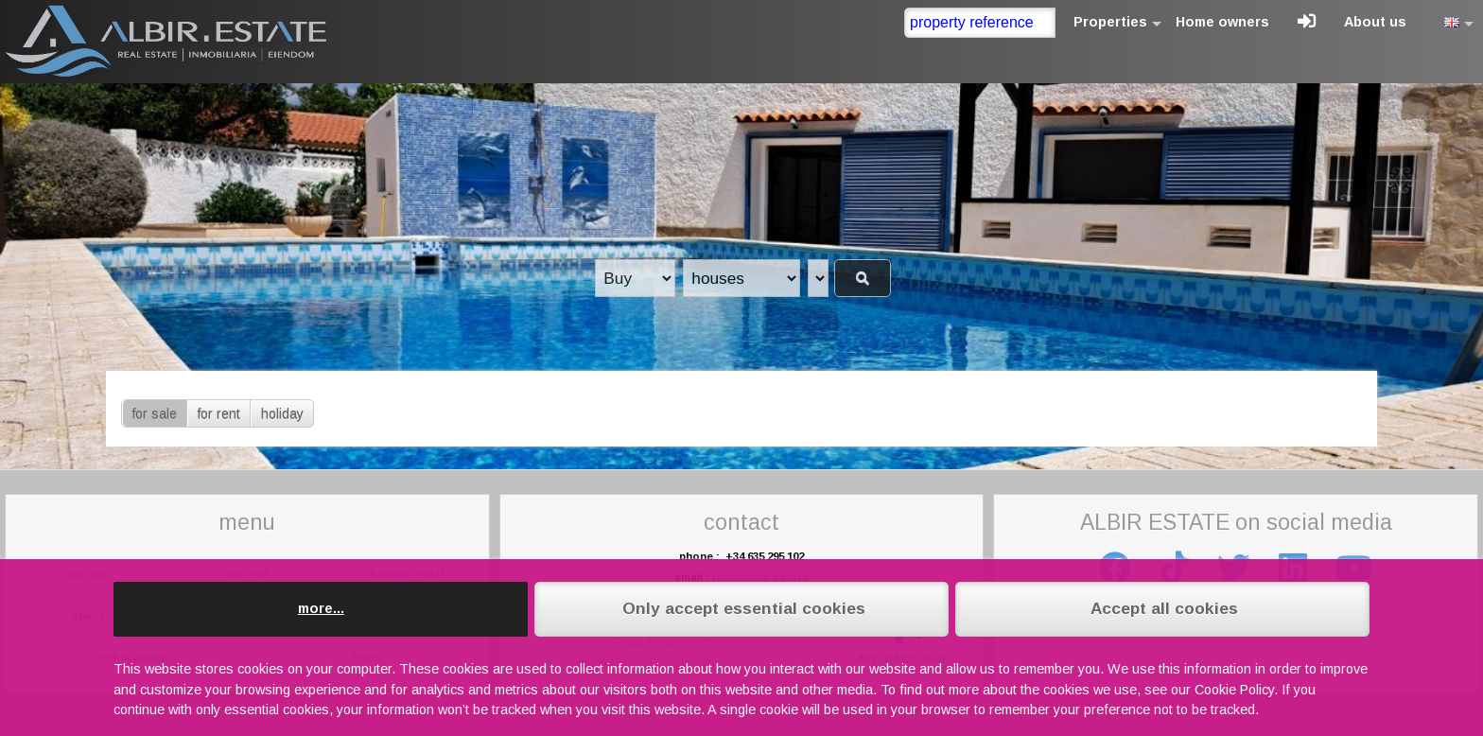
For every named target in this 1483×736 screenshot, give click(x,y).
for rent (219, 413)
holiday (282, 413)
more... (321, 608)
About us (1375, 21)
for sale (154, 413)
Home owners (1222, 21)
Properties (1110, 21)
